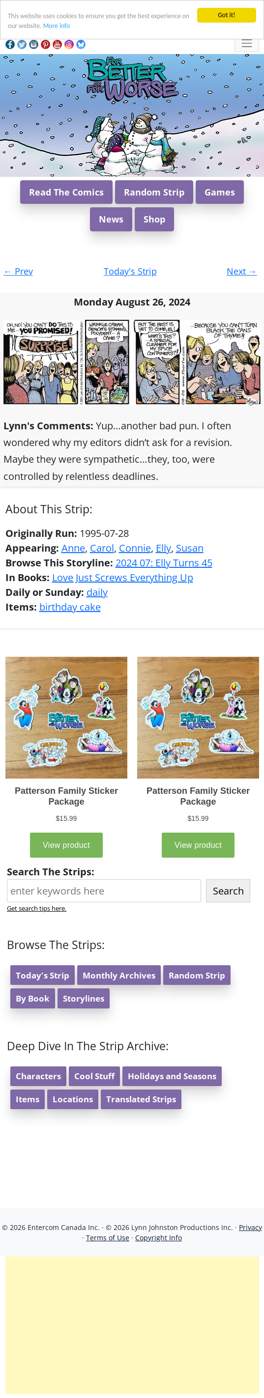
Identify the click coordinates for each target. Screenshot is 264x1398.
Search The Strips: (50, 871)
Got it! (226, 15)
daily (97, 592)
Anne (73, 548)
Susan (190, 548)
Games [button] (220, 192)
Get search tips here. (36, 908)
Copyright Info (158, 1237)
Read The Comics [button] (66, 192)
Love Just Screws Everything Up (122, 577)
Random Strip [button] (154, 192)
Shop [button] (154, 219)
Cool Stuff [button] (94, 1076)
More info (56, 26)
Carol (102, 548)
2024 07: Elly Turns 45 (164, 562)
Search (228, 890)
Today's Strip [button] (42, 975)
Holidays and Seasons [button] (172, 1076)
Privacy (250, 1227)
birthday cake (70, 607)
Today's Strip (130, 271)
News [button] (111, 219)
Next (242, 271)
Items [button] (27, 1099)
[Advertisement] (132, 1325)
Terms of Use (107, 1237)
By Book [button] (33, 998)
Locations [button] (73, 1099)
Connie (135, 548)
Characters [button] (38, 1076)
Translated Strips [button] (141, 1099)
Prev (18, 271)
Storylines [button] (83, 998)
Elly (163, 548)
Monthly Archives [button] (119, 975)
